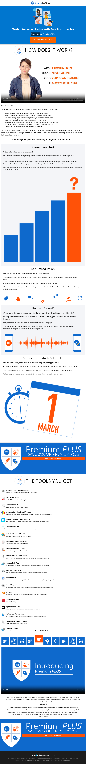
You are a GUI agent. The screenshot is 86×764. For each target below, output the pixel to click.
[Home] (41, 4)
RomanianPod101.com (54, 758)
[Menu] (3, 3)
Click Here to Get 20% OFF (43, 40)
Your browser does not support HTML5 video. (43, 79)
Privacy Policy (65, 758)
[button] (83, 3)
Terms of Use (74, 758)
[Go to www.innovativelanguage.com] (43, 754)
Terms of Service (62, 760)
